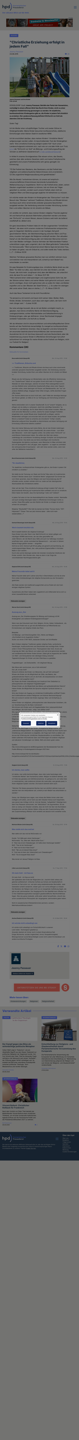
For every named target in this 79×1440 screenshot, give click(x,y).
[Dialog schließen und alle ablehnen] (57, 714)
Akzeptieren (51, 723)
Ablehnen (41, 723)
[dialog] (39, 720)
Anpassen (26, 723)
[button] (75, 8)
